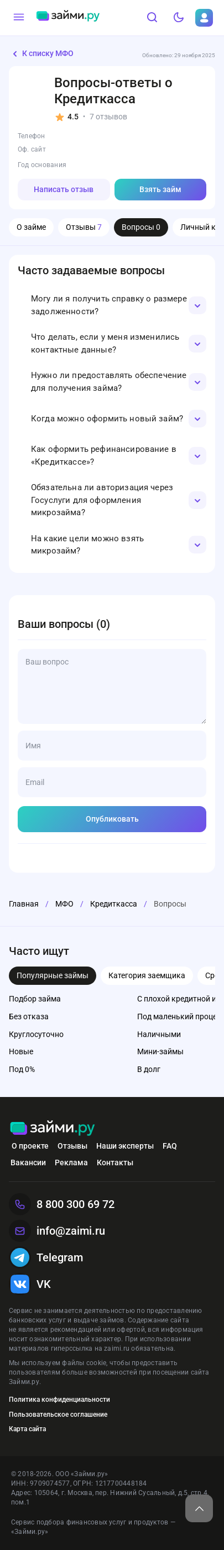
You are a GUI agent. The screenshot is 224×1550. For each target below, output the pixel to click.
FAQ (170, 1145)
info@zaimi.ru (57, 1231)
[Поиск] (152, 17)
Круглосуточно (36, 1034)
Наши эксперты (125, 1145)
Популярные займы (52, 975)
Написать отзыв (63, 189)
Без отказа (29, 1016)
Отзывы (84, 227)
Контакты (115, 1162)
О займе (31, 227)
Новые (21, 1051)
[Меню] (19, 17)
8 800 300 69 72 (61, 1204)
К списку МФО (41, 54)
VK (30, 1284)
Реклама (71, 1162)
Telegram (46, 1257)
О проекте (30, 1145)
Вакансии (28, 1162)
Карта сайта (27, 1429)
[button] (112, 305)
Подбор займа (35, 998)
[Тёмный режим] (179, 17)
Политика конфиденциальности (59, 1399)
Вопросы (141, 227)
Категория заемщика (146, 975)
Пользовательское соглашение (58, 1414)
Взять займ (160, 189)
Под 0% (22, 1069)
